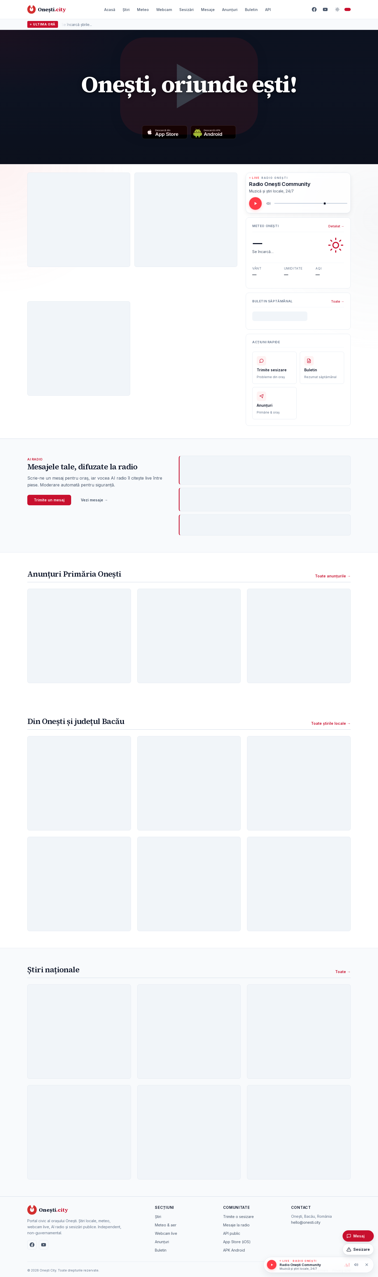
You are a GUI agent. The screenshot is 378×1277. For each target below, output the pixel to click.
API (268, 9)
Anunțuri (230, 9)
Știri (126, 9)
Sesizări (186, 9)
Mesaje (208, 9)
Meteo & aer (165, 1225)
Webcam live (166, 1233)
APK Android (234, 1250)
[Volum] (310, 203)
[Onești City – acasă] (46, 9)
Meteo (143, 9)
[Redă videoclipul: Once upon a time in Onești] (189, 86)
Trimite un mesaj (49, 500)
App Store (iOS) (237, 1242)
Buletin (251, 9)
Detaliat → (336, 226)
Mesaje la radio (236, 1225)
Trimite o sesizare (238, 1216)
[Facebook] (314, 9)
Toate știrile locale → (331, 723)
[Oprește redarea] (366, 1264)
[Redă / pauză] (255, 203)
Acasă (109, 9)
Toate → (337, 301)
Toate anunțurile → (333, 576)
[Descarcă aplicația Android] (213, 132)
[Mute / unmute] (268, 203)
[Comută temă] (337, 9)
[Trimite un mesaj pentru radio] (358, 1236)
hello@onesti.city (306, 1222)
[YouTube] (325, 9)
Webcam (164, 9)
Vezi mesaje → (94, 500)
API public (231, 1233)
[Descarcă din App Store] (164, 132)
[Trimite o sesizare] (358, 1249)
